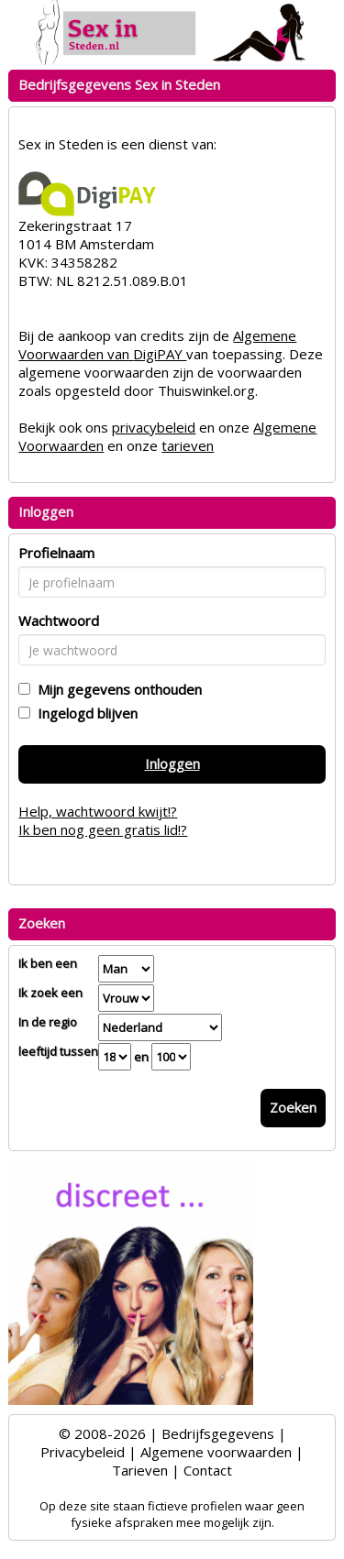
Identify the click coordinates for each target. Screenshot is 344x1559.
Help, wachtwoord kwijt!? (97, 811)
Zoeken (293, 1107)
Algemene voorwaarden (216, 1452)
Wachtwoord (58, 620)
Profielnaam (56, 552)
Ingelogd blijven (84, 713)
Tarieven (140, 1470)
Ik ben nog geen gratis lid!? (102, 829)
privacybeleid (153, 427)
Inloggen (172, 763)
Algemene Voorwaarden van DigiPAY (157, 344)
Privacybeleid (82, 1452)
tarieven (187, 445)
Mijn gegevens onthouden (116, 689)
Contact (207, 1470)
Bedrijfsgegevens (217, 1433)
